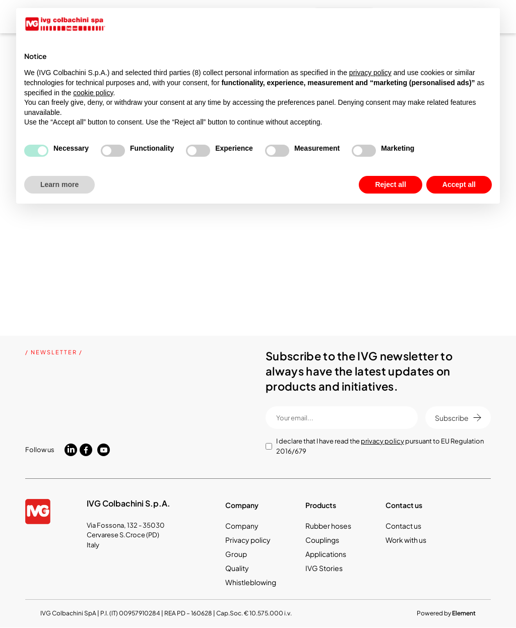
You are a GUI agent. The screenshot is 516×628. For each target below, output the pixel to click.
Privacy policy (248, 539)
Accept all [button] (459, 184)
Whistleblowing (250, 582)
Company (242, 525)
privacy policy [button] (370, 73)
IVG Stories (324, 568)
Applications (325, 553)
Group (236, 553)
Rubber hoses (328, 525)
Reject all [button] (390, 184)
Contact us (403, 525)
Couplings (322, 539)
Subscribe (458, 417)
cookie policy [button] (93, 93)
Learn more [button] (59, 184)
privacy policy (382, 441)
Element (464, 613)
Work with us (405, 539)
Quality (237, 568)
